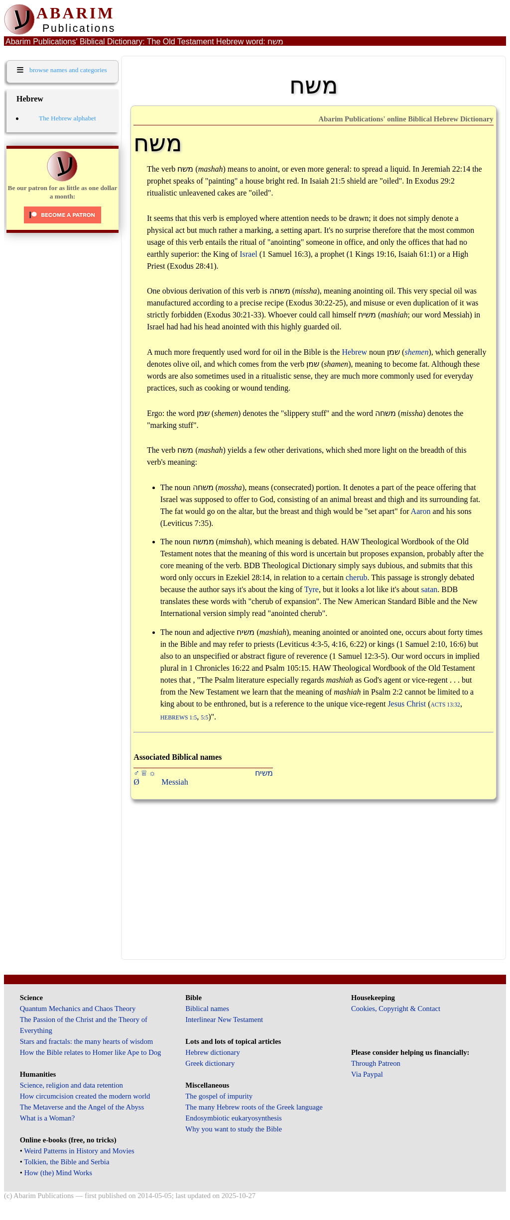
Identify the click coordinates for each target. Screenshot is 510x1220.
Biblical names (207, 1009)
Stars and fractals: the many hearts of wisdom (86, 1041)
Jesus (395, 704)
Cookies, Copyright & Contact (395, 1009)
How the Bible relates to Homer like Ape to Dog (90, 1052)
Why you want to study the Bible (233, 1129)
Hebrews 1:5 (178, 717)
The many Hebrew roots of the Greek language (254, 1107)
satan (429, 589)
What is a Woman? (47, 1118)
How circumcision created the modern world (85, 1096)
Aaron (421, 511)
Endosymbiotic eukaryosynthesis (233, 1118)
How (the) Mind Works (58, 1173)
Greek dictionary (210, 1063)
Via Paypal (367, 1074)
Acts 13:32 (445, 705)
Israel (248, 254)
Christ (416, 704)
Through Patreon (375, 1063)
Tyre (311, 589)
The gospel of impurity (219, 1096)
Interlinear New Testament (224, 1019)
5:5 (204, 717)
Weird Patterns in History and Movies (79, 1151)
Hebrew (354, 352)
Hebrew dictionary (212, 1052)
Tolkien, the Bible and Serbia (66, 1162)
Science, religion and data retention (71, 1085)
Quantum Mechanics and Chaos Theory (78, 1009)
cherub (357, 577)
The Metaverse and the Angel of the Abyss (82, 1107)
